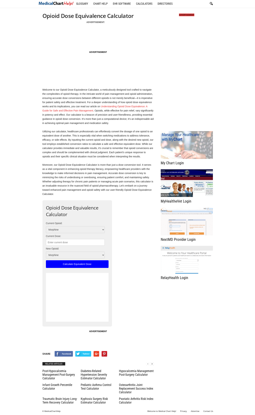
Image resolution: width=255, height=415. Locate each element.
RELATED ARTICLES (53, 363)
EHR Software (122, 3)
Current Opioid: (54, 223)
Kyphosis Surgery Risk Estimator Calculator (94, 400)
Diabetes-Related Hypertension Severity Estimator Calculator (94, 374)
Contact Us (208, 411)
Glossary (82, 3)
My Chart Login (172, 163)
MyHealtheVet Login (176, 201)
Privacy (183, 411)
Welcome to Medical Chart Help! (161, 411)
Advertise (195, 411)
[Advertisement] (98, 35)
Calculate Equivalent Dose (77, 264)
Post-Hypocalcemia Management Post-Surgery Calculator (58, 374)
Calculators (144, 3)
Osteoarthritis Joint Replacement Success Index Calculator (136, 388)
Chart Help (100, 3)
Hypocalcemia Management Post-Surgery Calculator (136, 372)
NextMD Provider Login (178, 239)
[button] (211, 4)
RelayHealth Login (174, 278)
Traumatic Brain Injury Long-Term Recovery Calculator (59, 400)
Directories (165, 3)
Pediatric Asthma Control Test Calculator (96, 386)
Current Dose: (53, 236)
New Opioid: (52, 248)
